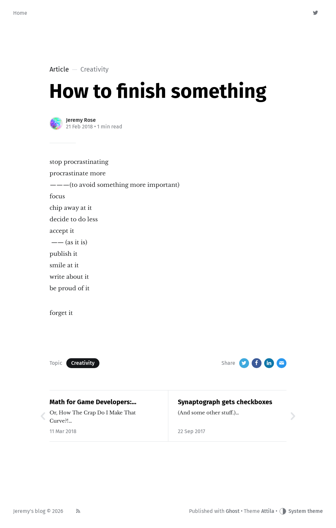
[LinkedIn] (269, 363)
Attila (267, 511)
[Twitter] (316, 13)
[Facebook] (257, 363)
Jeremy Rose (81, 120)
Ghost (233, 511)
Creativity (82, 363)
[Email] (281, 363)
